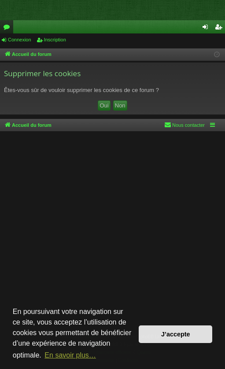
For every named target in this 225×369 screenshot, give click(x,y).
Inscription (55, 39)
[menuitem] (184, 125)
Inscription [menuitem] (220, 28)
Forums (8, 28)
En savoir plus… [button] (70, 355)
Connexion (19, 39)
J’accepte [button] (175, 334)
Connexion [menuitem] (207, 28)
